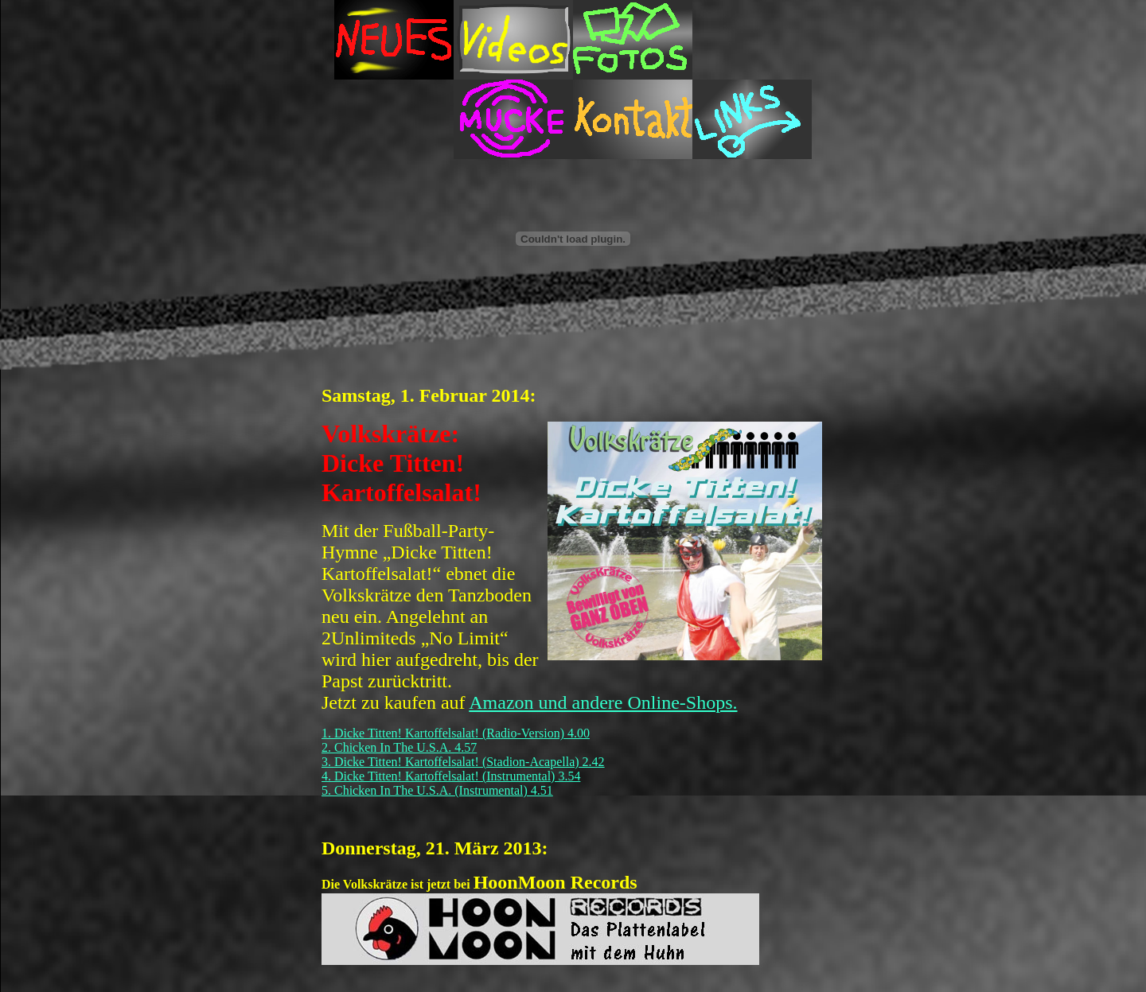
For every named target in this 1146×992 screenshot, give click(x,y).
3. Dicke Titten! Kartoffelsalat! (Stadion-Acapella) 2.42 (463, 761)
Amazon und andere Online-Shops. (603, 702)
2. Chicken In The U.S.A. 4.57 (399, 747)
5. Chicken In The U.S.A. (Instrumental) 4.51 (437, 790)
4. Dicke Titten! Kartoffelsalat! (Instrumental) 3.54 (451, 776)
